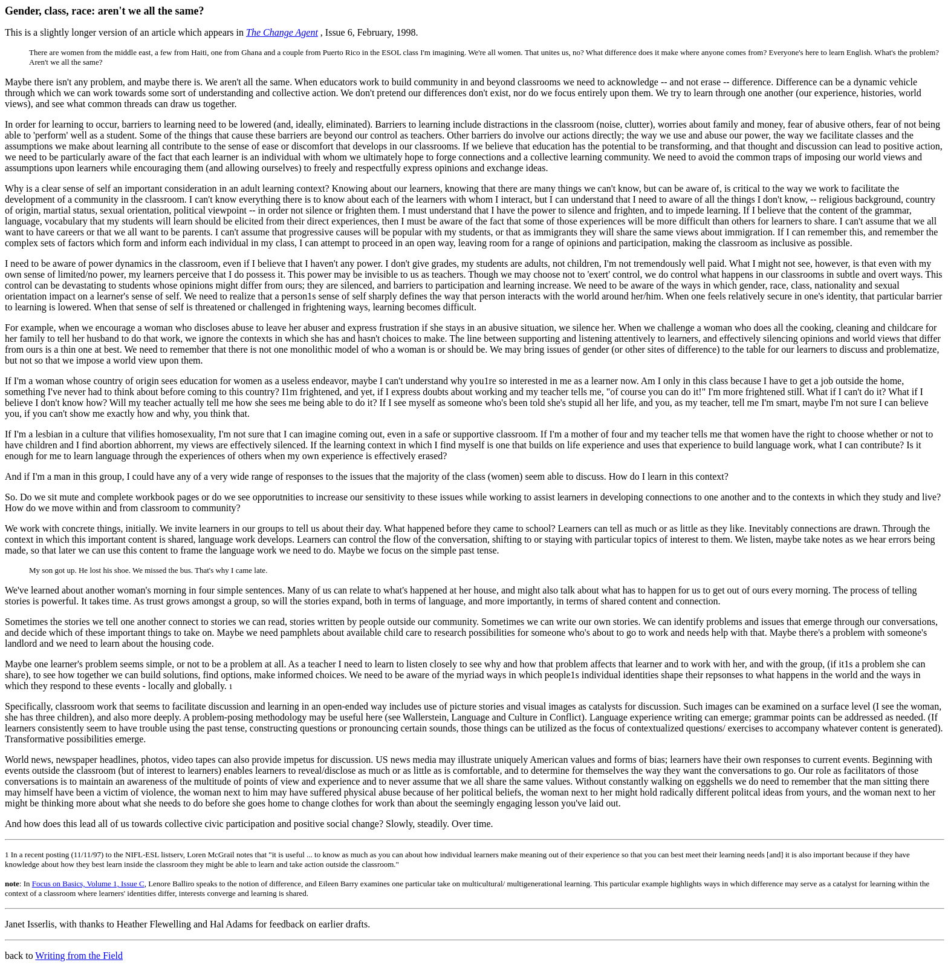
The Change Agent (282, 32)
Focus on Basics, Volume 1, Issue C (88, 883)
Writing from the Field (79, 955)
